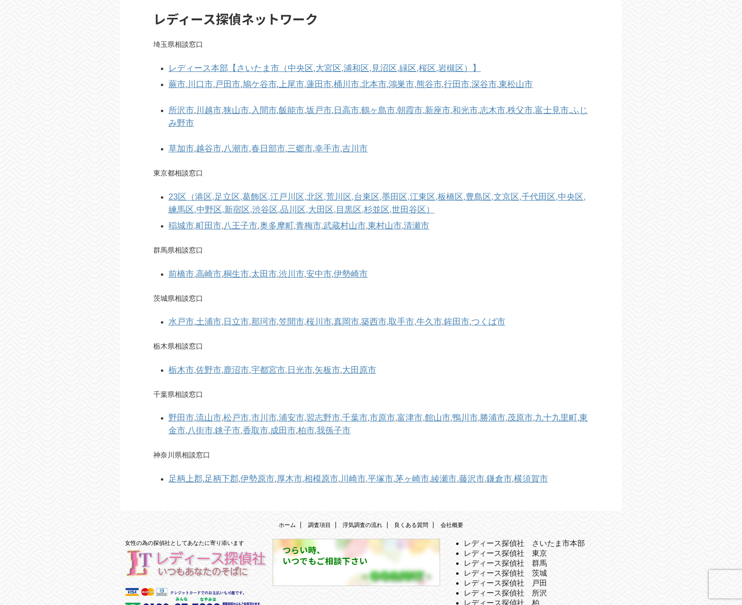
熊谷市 (388, 81)
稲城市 (179, 199)
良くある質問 (411, 484)
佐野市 (202, 337)
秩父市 (465, 105)
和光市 (419, 105)
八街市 (549, 382)
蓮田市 (295, 81)
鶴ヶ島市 (345, 105)
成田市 (202, 393)
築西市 (342, 291)
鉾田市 (412, 291)
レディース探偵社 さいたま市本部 (524, 503)
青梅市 (286, 199)
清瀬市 (377, 199)
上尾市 (272, 81)
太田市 (249, 245)
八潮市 (225, 128)
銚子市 (572, 382)
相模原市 (297, 439)
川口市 (195, 81)
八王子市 (229, 199)
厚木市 (270, 439)
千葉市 (325, 382)
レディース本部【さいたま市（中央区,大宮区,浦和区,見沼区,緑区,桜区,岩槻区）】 (298, 67)
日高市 (318, 105)
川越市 (202, 105)
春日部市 (252, 128)
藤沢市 (424, 439)
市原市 (349, 382)
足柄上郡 (182, 439)
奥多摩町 (260, 199)
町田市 (202, 199)
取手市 (365, 291)
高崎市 (202, 245)
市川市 (249, 382)
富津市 (372, 382)
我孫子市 (245, 393)
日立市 (225, 291)
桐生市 (225, 245)
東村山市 (350, 199)
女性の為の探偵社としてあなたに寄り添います (184, 502)
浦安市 (272, 382)
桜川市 (295, 291)
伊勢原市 (243, 439)
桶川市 (318, 81)
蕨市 (175, 81)
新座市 (395, 105)
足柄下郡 (213, 439)
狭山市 (225, 105)
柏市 (222, 393)
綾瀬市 (400, 439)
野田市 (179, 382)
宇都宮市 (252, 337)
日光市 (279, 337)
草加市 (179, 128)
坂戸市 (295, 105)
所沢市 (179, 105)
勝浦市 (442, 382)
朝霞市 (372, 105)
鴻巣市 (365, 81)
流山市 (202, 382)
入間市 (249, 105)
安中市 (295, 245)
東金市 (526, 382)
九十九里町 (495, 382)
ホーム (287, 484)
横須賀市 (474, 439)
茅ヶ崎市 (374, 439)
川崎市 (324, 439)
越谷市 (202, 128)
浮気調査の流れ (362, 484)
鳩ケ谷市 (245, 81)
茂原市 (465, 382)
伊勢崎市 (322, 245)
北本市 (342, 81)
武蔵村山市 (317, 199)
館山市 (395, 382)
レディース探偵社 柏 (501, 562)
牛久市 (388, 291)
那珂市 (249, 291)
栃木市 (179, 337)
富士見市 (492, 105)
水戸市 (179, 291)
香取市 (179, 393)
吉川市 (325, 128)
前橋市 (179, 245)
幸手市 (302, 128)
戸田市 (218, 81)
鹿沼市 (225, 337)
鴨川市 (419, 382)
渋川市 (272, 245)
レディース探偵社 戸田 (505, 542)
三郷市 (279, 128)
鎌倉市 (447, 439)
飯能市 (272, 105)
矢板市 (302, 337)
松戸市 (225, 382)
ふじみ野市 (526, 105)
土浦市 (202, 291)
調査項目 (319, 484)
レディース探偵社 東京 (505, 513)
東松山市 (462, 81)
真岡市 (318, 291)
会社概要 (452, 484)
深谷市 (435, 81)
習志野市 (299, 382)
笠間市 (272, 291)
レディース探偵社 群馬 (505, 522)
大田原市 (329, 337)
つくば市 (438, 291)
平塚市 (347, 439)
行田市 (412, 81)
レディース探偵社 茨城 (505, 532)
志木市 (442, 105)
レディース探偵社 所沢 (505, 552)
